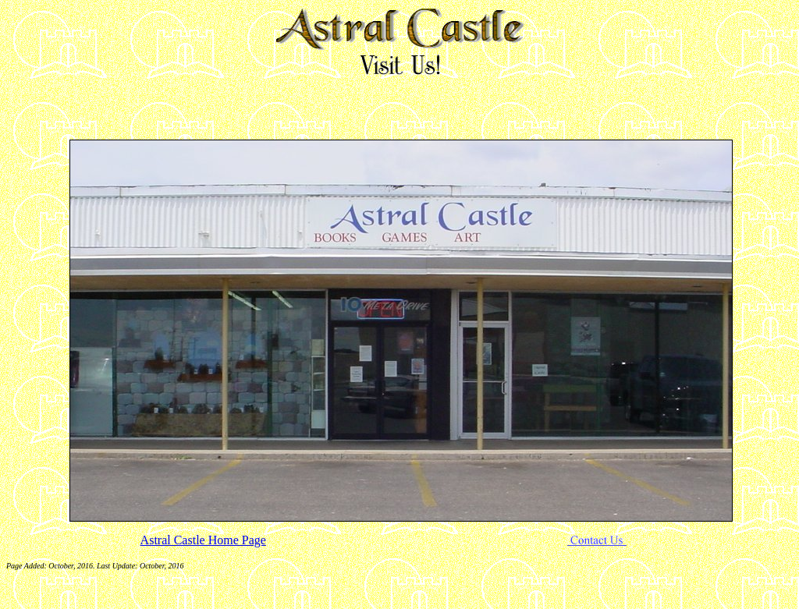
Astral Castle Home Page (203, 540)
